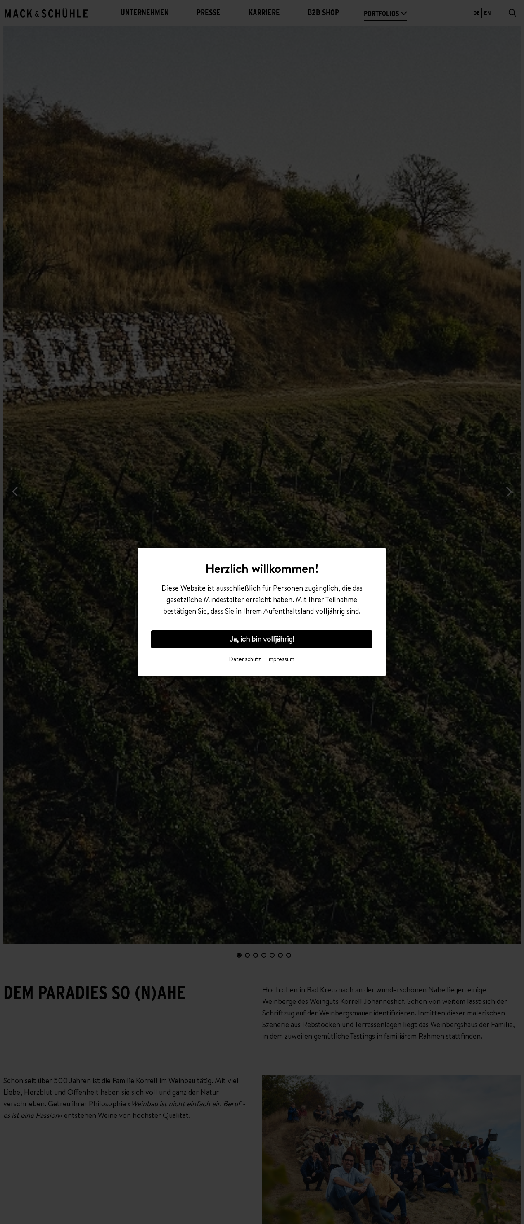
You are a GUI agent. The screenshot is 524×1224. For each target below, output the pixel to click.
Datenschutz (245, 659)
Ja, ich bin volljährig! (262, 639)
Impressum (281, 659)
